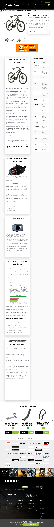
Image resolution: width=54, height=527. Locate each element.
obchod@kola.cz (47, 2)
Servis (13, 1)
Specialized (42, 508)
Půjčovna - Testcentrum (21, 506)
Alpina (41, 511)
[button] (52, 420)
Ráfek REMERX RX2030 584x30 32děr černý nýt (27, 424)
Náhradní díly (32, 8)
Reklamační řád (31, 508)
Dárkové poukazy (41, 8)
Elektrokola (15, 8)
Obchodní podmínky (32, 506)
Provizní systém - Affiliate (32, 503)
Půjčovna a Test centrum (8, 1)
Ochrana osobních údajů (32, 510)
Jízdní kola (8, 8)
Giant (41, 516)
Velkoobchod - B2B (31, 505)
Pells (40, 503)
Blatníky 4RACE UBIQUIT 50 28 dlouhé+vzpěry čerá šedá (42, 424)
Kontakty (16, 1)
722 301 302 (42, 2)
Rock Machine (42, 513)
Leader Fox (42, 505)
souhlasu (26, 489)
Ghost (41, 515)
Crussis (41, 506)
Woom (41, 518)
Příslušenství (23, 8)
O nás (18, 505)
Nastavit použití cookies (18, 524)
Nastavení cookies (31, 511)
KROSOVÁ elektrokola (11, 10)
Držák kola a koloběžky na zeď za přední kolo (11, 424)
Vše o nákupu (19, 503)
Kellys (41, 510)
